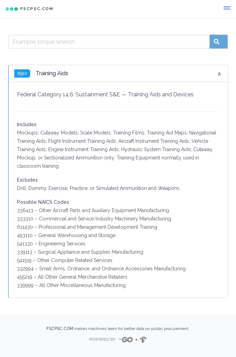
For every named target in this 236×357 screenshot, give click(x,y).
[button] (227, 9)
